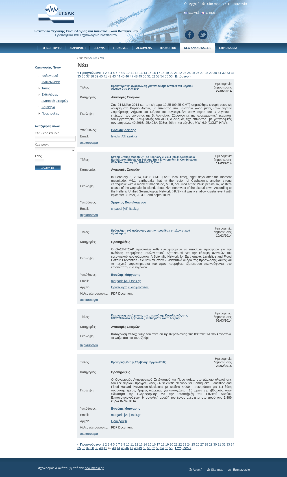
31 (219, 73)
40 (101, 76)
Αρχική (194, 4)
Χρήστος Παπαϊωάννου (128, 202)
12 (136, 73)
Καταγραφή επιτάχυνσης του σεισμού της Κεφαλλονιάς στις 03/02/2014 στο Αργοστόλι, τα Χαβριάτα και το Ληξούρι (149, 317)
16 (154, 73)
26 (198, 73)
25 (193, 73)
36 (83, 76)
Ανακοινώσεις (51, 82)
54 (162, 76)
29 (211, 73)
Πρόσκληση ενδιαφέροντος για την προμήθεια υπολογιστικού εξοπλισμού (150, 232)
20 (171, 73)
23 (184, 73)
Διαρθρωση (77, 48)
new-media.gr (94, 468)
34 (233, 73)
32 (224, 73)
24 (189, 73)
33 (228, 73)
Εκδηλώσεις (49, 94)
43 (114, 76)
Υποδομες (120, 48)
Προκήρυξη (119, 421)
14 (145, 73)
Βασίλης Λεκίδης (123, 130)
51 (149, 76)
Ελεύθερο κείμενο (47, 133)
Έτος (38, 156)
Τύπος (45, 88)
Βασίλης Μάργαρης (125, 274)
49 (140, 76)
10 (128, 73)
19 (167, 73)
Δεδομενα (144, 48)
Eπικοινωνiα (237, 4)
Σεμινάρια (48, 107)
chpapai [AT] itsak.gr (125, 208)
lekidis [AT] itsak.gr (124, 136)
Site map (214, 4)
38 (92, 76)
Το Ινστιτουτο (51, 48)
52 (153, 76)
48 (136, 76)
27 (202, 73)
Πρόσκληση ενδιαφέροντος (129, 287)
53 (157, 76)
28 (206, 73)
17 (158, 73)
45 (123, 76)
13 (141, 73)
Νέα (102, 58)
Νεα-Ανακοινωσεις (197, 48)
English (210, 12)
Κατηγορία (42, 144)
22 (180, 73)
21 (176, 73)
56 (171, 76)
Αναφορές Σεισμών (54, 101)
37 (88, 76)
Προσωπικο (168, 48)
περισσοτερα (89, 142)
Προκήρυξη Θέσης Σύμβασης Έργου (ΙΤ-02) (138, 362)
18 (163, 73)
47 (131, 76)
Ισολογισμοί (49, 75)
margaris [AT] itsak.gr (126, 281)
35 (79, 76)
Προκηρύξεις (50, 113)
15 (150, 73)
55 (166, 76)
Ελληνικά (193, 12)
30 (215, 73)
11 (132, 73)
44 (118, 76)
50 (144, 76)
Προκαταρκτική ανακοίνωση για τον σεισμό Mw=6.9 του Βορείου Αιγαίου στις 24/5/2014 (152, 87)
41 (105, 76)
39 (96, 76)
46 (127, 76)
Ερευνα (99, 48)
